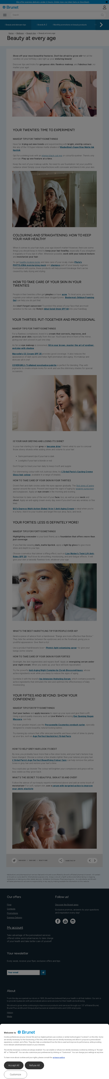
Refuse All (34, 1065)
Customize (15, 1074)
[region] (54, 1051)
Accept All (13, 1065)
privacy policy (59, 1057)
